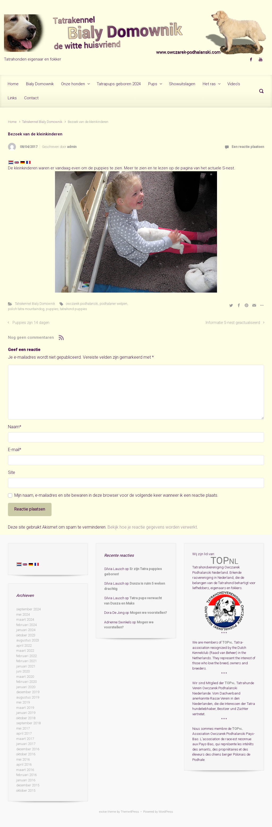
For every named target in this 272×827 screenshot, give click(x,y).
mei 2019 (23, 702)
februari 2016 (26, 775)
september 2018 (28, 723)
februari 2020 (26, 682)
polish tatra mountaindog (26, 309)
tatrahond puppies (73, 309)
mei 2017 (23, 728)
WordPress (166, 811)
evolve (103, 811)
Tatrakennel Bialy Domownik (42, 122)
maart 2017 (25, 739)
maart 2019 (25, 708)
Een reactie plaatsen (248, 147)
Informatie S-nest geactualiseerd (233, 322)
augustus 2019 (27, 697)
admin (71, 147)
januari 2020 (25, 687)
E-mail (14, 449)
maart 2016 (25, 770)
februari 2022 (26, 656)
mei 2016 (23, 759)
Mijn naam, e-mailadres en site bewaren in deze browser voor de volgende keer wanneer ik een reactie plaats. (116, 495)
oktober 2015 (25, 790)
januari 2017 (25, 744)
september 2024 (28, 609)
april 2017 (24, 733)
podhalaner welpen (113, 304)
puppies (52, 309)
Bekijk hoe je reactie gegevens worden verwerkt (152, 527)
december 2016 (27, 749)
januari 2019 (25, 713)
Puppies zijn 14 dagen (30, 322)
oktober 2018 (25, 718)
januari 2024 (25, 630)
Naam (14, 426)
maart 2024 (25, 620)
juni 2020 (23, 671)
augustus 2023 (27, 640)
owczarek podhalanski (82, 304)
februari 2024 (26, 625)
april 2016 (24, 764)
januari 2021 (25, 666)
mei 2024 (23, 614)
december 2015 (27, 785)
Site (11, 472)
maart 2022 (25, 651)
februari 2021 (26, 661)
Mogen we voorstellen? (148, 613)
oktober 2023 (25, 635)
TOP (227, 642)
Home (12, 122)
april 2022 (24, 646)
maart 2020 (25, 677)
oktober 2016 (25, 754)
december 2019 (27, 692)
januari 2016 (25, 780)
